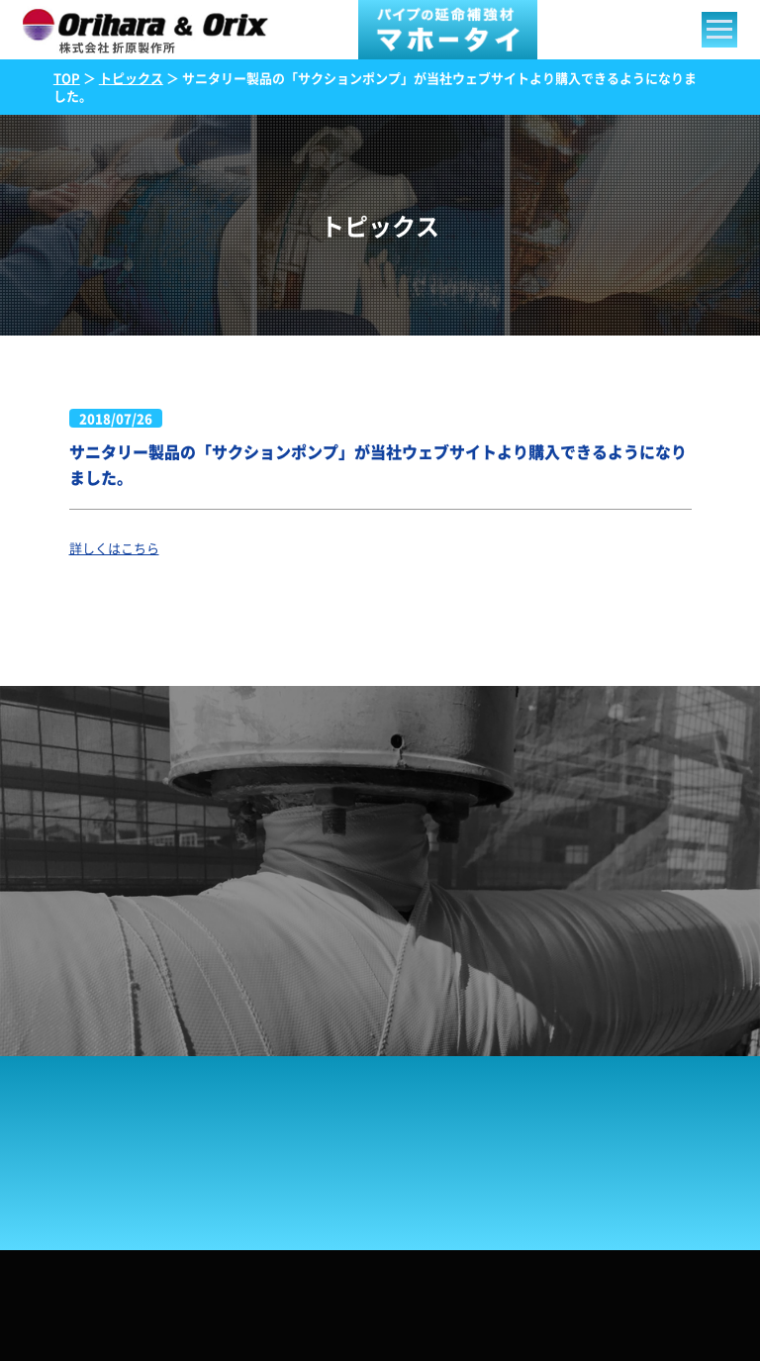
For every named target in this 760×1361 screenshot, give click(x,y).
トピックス (131, 77)
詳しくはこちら (114, 547)
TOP (66, 77)
